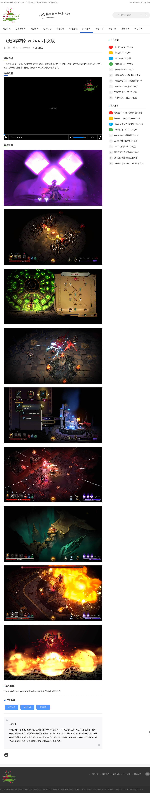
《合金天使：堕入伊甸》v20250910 (126, 124)
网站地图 (137, 774)
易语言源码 (22, 29)
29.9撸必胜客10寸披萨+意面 (123, 141)
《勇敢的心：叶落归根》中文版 (124, 75)
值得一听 (113, 29)
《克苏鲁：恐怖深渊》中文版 (124, 86)
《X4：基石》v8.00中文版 (122, 146)
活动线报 (75, 29)
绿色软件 (87, 29)
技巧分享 (49, 29)
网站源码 (35, 29)
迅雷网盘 (43, 707)
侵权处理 (94, 774)
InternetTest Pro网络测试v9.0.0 (123, 135)
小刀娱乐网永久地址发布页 (139, 2)
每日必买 (138, 29)
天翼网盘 (27, 707)
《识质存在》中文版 (120, 52)
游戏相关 (39, 48)
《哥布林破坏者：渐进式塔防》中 (125, 81)
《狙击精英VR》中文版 (121, 69)
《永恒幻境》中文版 (120, 58)
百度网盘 (11, 707)
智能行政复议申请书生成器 (123, 92)
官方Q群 (116, 774)
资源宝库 (127, 29)
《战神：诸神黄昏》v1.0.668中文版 (126, 163)
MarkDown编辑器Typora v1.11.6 (124, 118)
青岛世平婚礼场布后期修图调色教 (125, 112)
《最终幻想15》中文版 (121, 64)
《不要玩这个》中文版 (121, 47)
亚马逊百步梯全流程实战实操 (124, 152)
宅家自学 (61, 29)
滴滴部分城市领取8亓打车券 (123, 158)
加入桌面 (126, 774)
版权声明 (105, 774)
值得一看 (101, 29)
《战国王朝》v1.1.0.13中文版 (123, 129)
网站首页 (6, 29)
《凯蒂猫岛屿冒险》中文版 (123, 97)
